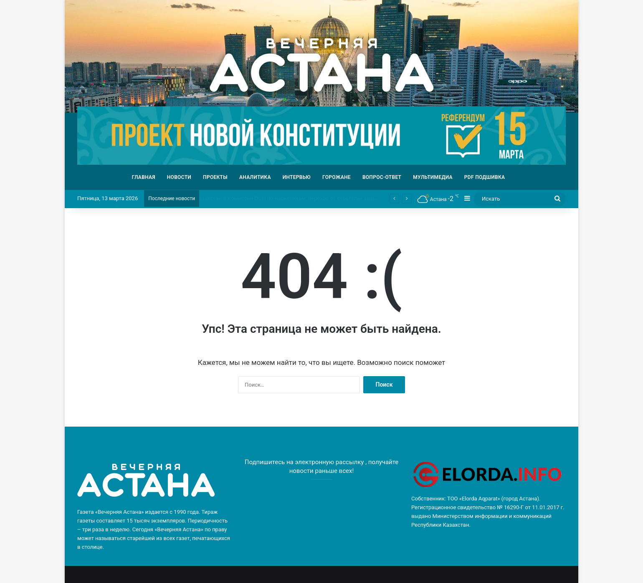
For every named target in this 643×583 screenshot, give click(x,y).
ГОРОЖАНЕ (336, 177)
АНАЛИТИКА (255, 177)
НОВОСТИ (179, 177)
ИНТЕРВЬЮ (297, 177)
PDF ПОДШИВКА (484, 177)
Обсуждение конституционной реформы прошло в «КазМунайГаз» (280, 198)
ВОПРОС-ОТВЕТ (381, 177)
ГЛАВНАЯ (143, 177)
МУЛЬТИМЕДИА (433, 177)
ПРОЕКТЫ (215, 177)
